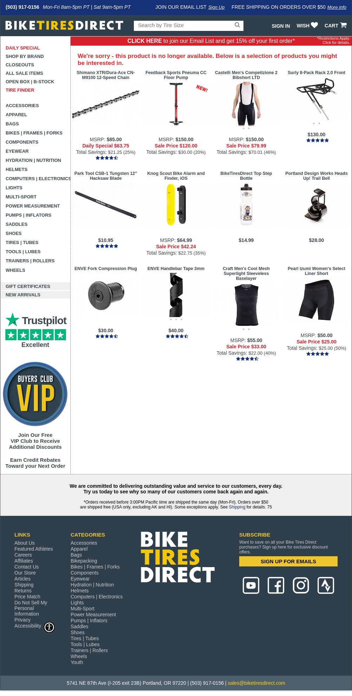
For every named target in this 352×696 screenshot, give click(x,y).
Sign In (281, 26)
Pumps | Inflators (28, 215)
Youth (77, 662)
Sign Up (216, 7)
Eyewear (17, 151)
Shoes (14, 233)
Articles (22, 579)
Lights (14, 187)
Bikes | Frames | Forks (34, 133)
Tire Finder (20, 90)
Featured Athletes (33, 549)
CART (336, 25)
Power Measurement (33, 206)
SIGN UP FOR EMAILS (288, 561)
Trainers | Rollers (30, 260)
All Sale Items (24, 73)
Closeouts (20, 64)
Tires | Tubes (22, 242)
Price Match (27, 596)
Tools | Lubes (23, 251)
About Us (24, 543)
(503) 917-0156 (22, 7)
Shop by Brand (25, 56)
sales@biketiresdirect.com (256, 683)
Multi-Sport (21, 196)
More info (336, 7)
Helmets (16, 169)
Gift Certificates (28, 286)
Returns (23, 590)
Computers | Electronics (38, 178)
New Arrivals (23, 294)
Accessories (22, 105)
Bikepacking (84, 561)
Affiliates (23, 561)
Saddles (16, 224)
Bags (12, 123)
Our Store (25, 573)
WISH (308, 25)
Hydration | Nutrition (33, 160)
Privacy (22, 620)
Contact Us (26, 567)
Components (22, 142)
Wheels (15, 270)
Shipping (237, 507)
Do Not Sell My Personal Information (30, 608)
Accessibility (34, 626)
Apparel (16, 114)
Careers (23, 555)
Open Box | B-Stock (30, 81)
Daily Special (23, 48)
